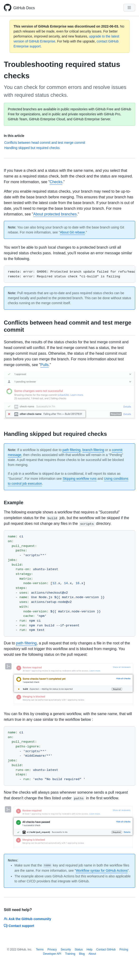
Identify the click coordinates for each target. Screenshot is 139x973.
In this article (14, 136)
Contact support (19, 926)
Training (70, 953)
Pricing (124, 949)
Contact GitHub (106, 949)
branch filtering (93, 450)
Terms (40, 949)
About (92, 953)
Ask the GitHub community (27, 919)
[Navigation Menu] (129, 7)
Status (79, 949)
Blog (82, 953)
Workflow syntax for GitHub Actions (102, 870)
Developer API (52, 953)
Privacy (52, 949)
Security (65, 949)
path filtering (71, 450)
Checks (56, 182)
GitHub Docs (24, 8)
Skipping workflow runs (80, 478)
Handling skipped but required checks (32, 148)
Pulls (44, 365)
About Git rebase (72, 232)
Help (90, 949)
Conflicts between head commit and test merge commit (44, 142)
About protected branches (55, 214)
